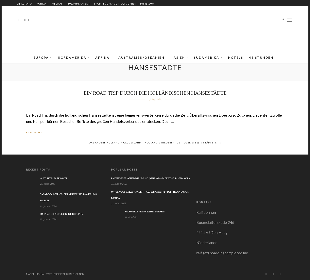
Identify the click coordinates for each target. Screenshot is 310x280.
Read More (34, 132)
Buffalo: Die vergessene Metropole (62, 214)
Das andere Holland (104, 142)
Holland (151, 142)
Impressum (147, 3)
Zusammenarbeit (79, 3)
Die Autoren (25, 3)
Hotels (235, 57)
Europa (41, 57)
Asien (179, 57)
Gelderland (132, 142)
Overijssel (192, 142)
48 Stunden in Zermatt (53, 178)
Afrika (102, 57)
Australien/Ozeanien (141, 57)
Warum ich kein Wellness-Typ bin (144, 211)
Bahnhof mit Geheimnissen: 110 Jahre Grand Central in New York (150, 178)
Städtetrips (212, 142)
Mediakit (58, 3)
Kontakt (42, 3)
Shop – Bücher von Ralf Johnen (115, 3)
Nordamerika (72, 57)
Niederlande (170, 142)
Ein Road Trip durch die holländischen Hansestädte (155, 93)
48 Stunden (261, 57)
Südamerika (206, 57)
